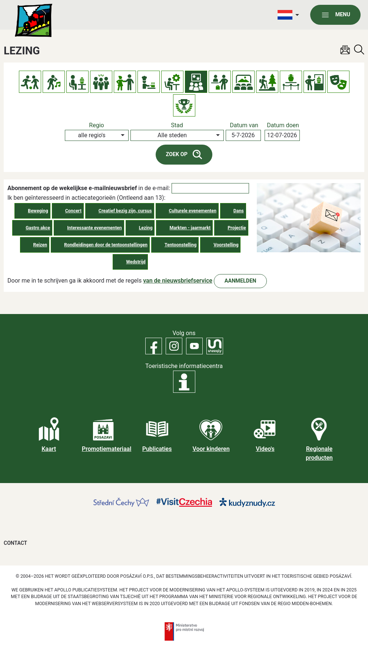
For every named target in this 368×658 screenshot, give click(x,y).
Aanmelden (240, 281)
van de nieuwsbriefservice (177, 280)
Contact (15, 543)
